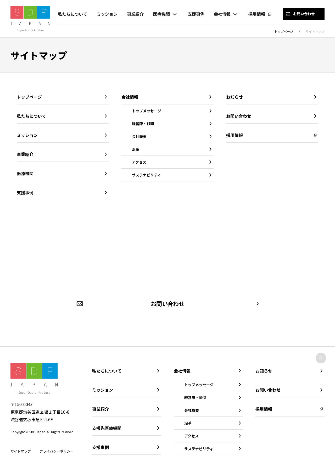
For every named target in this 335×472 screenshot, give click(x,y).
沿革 (135, 149)
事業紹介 (135, 14)
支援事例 (195, 14)
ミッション (106, 14)
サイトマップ (21, 451)
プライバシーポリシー (59, 451)
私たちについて (72, 14)
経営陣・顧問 (143, 123)
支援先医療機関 (106, 428)
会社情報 (222, 14)
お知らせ (234, 97)
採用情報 (256, 14)
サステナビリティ (146, 174)
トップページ (283, 31)
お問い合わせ (238, 116)
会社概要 (139, 136)
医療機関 (161, 14)
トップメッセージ (146, 110)
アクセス (139, 162)
